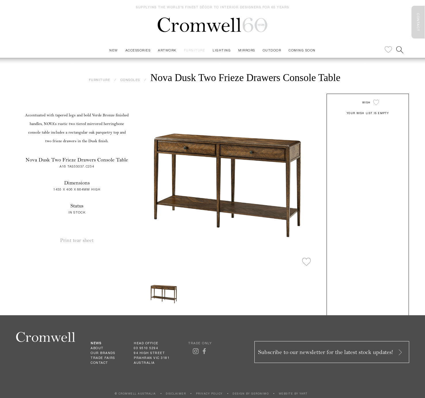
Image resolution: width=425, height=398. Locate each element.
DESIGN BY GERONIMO (250, 393)
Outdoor (272, 50)
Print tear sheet (77, 240)
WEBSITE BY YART (293, 393)
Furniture (194, 50)
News (96, 343)
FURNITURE (99, 80)
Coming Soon (302, 50)
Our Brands (103, 353)
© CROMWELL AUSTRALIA (135, 393)
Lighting (222, 50)
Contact (99, 362)
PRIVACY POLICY (209, 393)
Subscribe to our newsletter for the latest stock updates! (330, 352)
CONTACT (418, 22)
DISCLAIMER (176, 393)
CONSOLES (130, 80)
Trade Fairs (103, 357)
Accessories (138, 50)
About (97, 348)
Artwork (167, 50)
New (113, 50)
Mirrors (246, 50)
